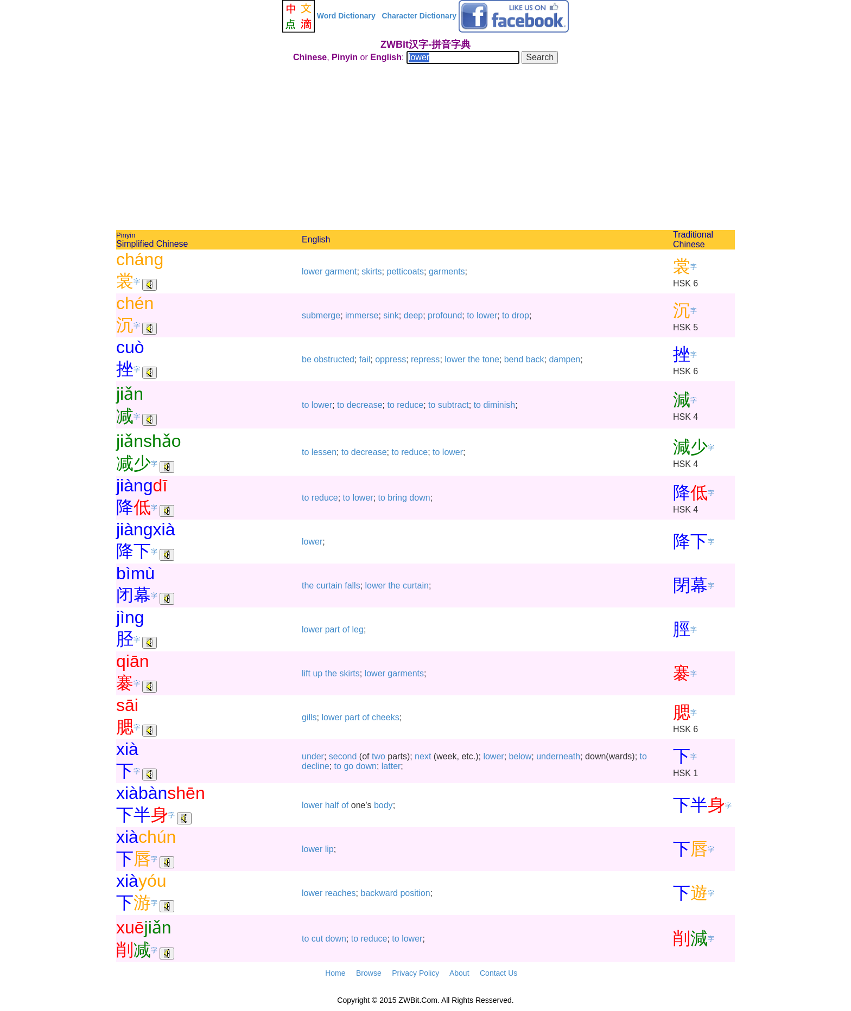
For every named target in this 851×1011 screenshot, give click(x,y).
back (535, 359)
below (520, 756)
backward (379, 893)
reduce (410, 404)
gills (309, 717)
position (415, 893)
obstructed (334, 359)
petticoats (405, 271)
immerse (361, 315)
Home (335, 973)
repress (425, 359)
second (343, 756)
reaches (340, 893)
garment (341, 271)
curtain (329, 585)
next (423, 756)
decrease (365, 404)
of (346, 629)
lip (329, 849)
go (348, 766)
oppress (390, 359)
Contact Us (498, 973)
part (332, 629)
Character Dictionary (419, 15)
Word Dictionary (346, 15)
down (419, 497)
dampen (564, 359)
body (383, 805)
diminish (499, 404)
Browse (369, 973)
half (332, 805)
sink (390, 315)
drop (520, 315)
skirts (371, 271)
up (317, 673)
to (470, 315)
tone (490, 359)
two (378, 756)
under (313, 756)
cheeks (385, 717)
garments (447, 271)
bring (397, 497)
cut (317, 938)
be (307, 359)
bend (514, 359)
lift (306, 673)
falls (352, 585)
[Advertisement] (425, 149)
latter (391, 766)
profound (445, 315)
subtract (453, 404)
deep (413, 315)
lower (312, 271)
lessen (324, 452)
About (459, 973)
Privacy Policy (415, 973)
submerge (321, 315)
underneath (558, 756)
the (474, 359)
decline (315, 766)
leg (358, 629)
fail (364, 359)
